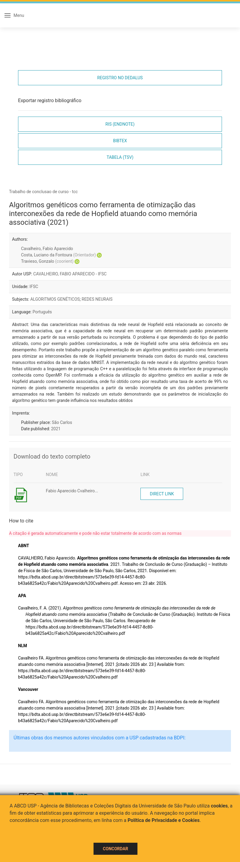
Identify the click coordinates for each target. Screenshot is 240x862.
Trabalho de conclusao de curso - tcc (43, 191)
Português (42, 311)
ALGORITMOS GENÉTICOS (55, 299)
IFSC (33, 286)
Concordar (115, 848)
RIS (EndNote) (120, 124)
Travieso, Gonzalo (47, 261)
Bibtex (120, 140)
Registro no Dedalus (120, 77)
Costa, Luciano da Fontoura (58, 254)
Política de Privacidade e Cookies (164, 820)
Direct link (162, 493)
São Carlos (62, 422)
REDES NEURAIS (97, 299)
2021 (55, 428)
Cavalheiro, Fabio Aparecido (47, 248)
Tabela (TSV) (119, 157)
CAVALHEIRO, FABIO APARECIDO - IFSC (70, 273)
